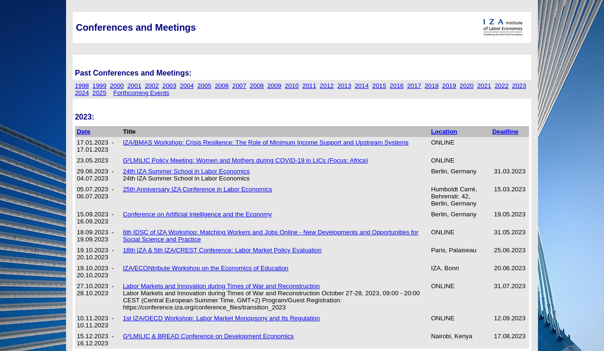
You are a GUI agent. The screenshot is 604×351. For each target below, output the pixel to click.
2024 (82, 92)
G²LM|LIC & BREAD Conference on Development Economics (208, 336)
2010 (292, 85)
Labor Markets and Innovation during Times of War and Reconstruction (221, 286)
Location (444, 131)
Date (84, 131)
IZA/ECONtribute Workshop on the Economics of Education (205, 268)
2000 (117, 85)
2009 (274, 85)
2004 (187, 85)
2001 (134, 85)
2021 (484, 85)
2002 (152, 85)
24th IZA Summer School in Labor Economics (186, 171)
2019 (449, 85)
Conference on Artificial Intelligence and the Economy (197, 214)
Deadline (505, 131)
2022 (502, 85)
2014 (362, 85)
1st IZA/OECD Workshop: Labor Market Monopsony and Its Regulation (221, 318)
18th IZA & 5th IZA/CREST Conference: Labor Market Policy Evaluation (222, 250)
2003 (169, 85)
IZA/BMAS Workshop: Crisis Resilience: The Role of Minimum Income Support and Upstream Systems (265, 142)
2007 (239, 85)
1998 (82, 85)
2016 (397, 85)
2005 (204, 85)
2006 (222, 85)
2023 (519, 85)
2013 (344, 85)
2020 (467, 85)
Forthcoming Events (141, 92)
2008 (257, 85)
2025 (99, 92)
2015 (379, 85)
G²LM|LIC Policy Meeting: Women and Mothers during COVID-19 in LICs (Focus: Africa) (245, 160)
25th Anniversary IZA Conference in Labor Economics (197, 189)
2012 (327, 85)
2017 (414, 85)
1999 (99, 85)
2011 (309, 85)
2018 (432, 85)
